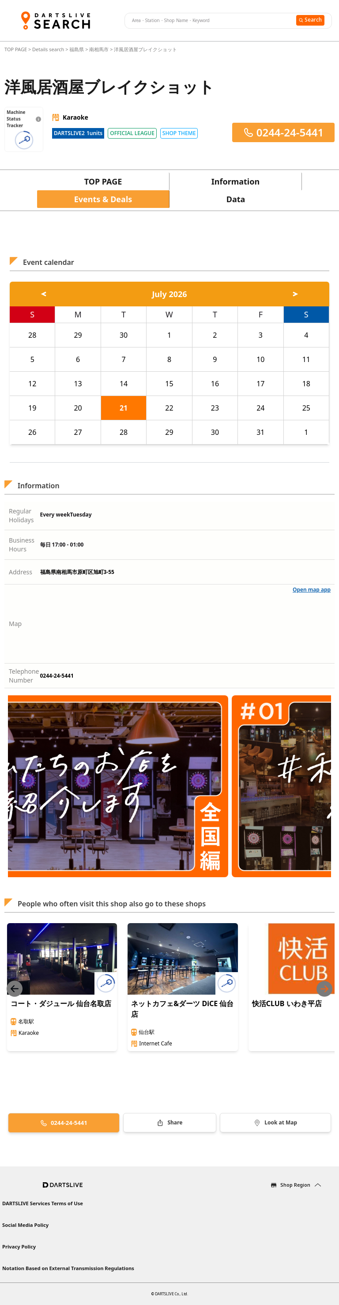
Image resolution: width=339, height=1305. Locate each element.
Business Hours (21, 544)
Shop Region (295, 1184)
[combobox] (209, 20)
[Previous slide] (14, 988)
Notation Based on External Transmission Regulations (68, 1268)
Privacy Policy (19, 1246)
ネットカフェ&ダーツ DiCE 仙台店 (182, 1009)
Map (15, 623)
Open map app (312, 589)
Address (20, 572)
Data (235, 199)
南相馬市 (99, 49)
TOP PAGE (16, 49)
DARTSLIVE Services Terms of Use (42, 1203)
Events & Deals (103, 199)
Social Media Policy (25, 1225)
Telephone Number (24, 675)
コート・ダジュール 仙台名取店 (61, 1003)
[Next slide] (324, 988)
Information (235, 181)
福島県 (76, 49)
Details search (48, 49)
